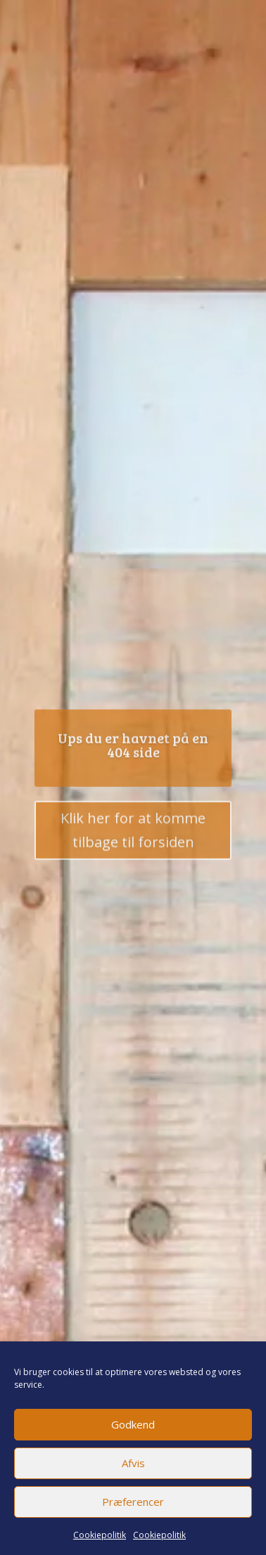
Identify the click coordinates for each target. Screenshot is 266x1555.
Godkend (133, 1424)
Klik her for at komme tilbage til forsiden (133, 832)
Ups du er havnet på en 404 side (133, 747)
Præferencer (133, 1502)
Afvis (133, 1463)
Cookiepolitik (99, 1535)
